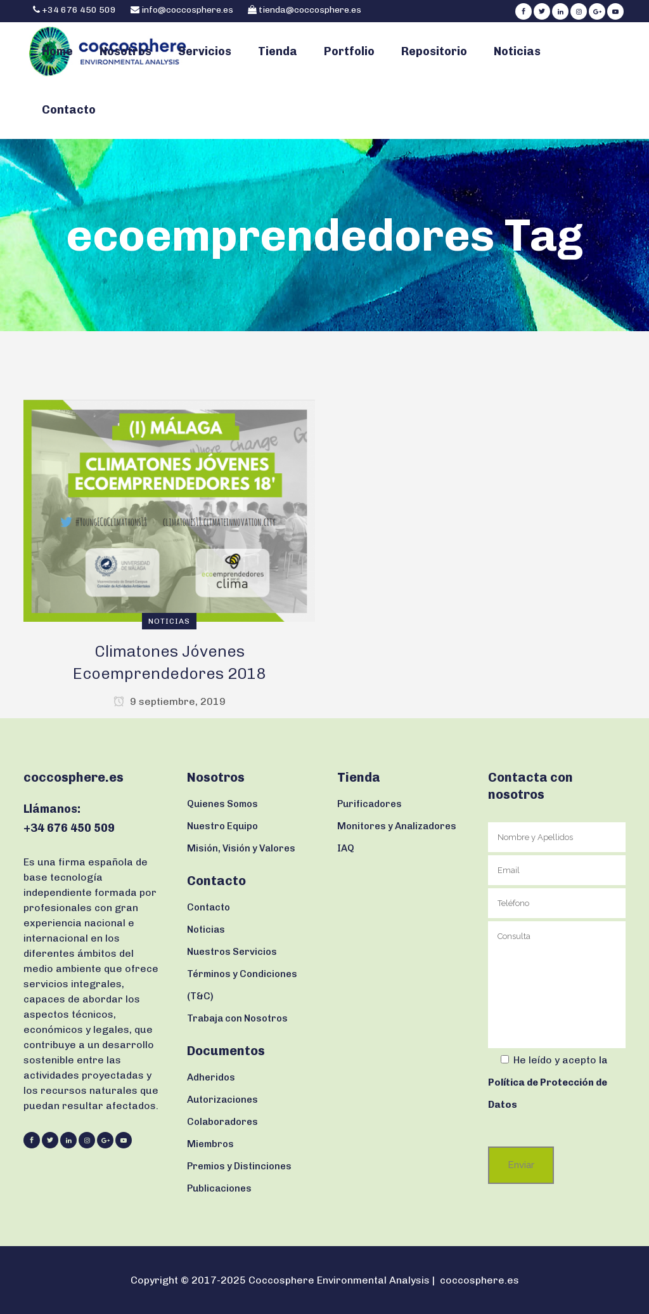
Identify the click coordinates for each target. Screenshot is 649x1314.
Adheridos (211, 1077)
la (547, 1082)
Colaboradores (222, 1121)
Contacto (208, 907)
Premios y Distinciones (239, 1166)
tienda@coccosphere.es (310, 9)
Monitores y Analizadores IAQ (396, 837)
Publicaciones (219, 1188)
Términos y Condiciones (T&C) (242, 985)
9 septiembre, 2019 (169, 701)
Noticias (206, 929)
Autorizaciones (222, 1099)
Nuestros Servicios (232, 951)
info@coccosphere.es (187, 9)
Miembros (210, 1144)
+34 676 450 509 (78, 9)
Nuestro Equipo (222, 826)
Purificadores (369, 804)
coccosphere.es (479, 1280)
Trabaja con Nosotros (237, 1018)
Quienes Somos (222, 804)
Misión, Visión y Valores (241, 848)
